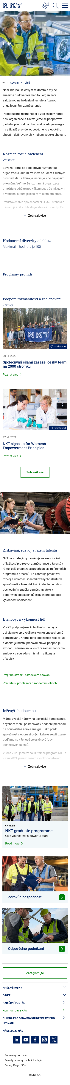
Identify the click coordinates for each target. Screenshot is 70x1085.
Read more (14, 843)
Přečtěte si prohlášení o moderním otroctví (30, 683)
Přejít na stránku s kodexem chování (26, 675)
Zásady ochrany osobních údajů (23, 1060)
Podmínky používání (16, 1055)
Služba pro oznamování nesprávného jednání (35, 1021)
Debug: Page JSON (16, 1065)
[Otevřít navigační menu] (65, 5)
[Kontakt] (45, 4)
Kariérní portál (35, 1003)
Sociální (14, 82)
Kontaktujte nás (35, 1010)
